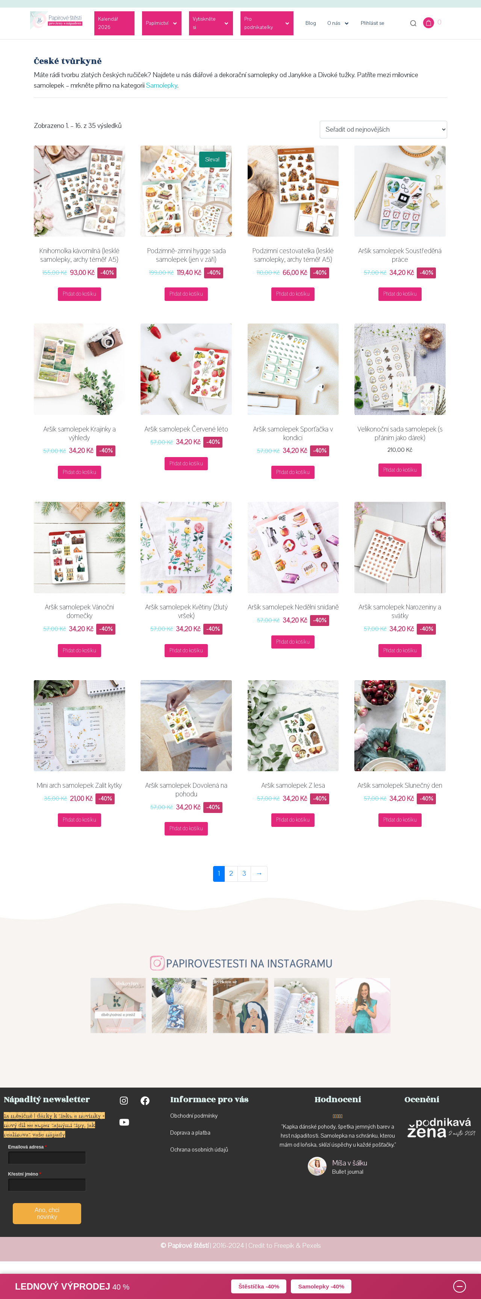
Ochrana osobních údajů (199, 1149)
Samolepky (161, 85)
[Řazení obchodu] (383, 129)
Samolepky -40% (322, 1286)
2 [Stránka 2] (231, 873)
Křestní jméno (23, 1174)
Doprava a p (184, 1132)
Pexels (311, 1245)
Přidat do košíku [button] (79, 293)
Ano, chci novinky (47, 1213)
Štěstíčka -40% (258, 1286)
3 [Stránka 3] (244, 873)
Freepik (284, 1245)
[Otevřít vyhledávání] (413, 23)
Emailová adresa (26, 1147)
